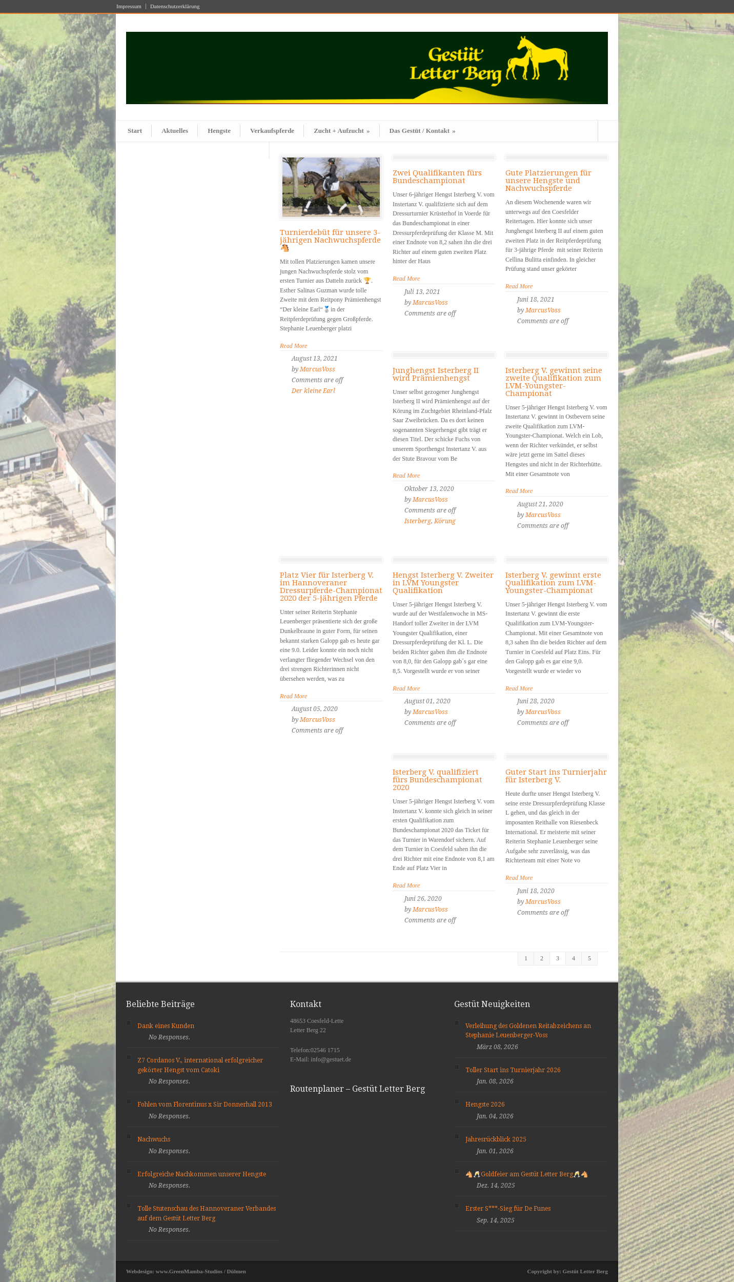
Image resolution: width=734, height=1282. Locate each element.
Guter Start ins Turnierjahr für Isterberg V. (556, 775)
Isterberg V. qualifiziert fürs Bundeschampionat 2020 (437, 779)
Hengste (219, 130)
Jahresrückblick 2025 (495, 1139)
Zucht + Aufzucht (342, 130)
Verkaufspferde (272, 130)
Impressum (128, 6)
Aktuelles (174, 130)
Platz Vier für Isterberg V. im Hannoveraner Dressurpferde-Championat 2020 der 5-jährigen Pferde (331, 586)
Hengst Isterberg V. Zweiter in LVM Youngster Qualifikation (443, 582)
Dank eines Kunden (165, 1026)
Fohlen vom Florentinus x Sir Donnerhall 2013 (204, 1104)
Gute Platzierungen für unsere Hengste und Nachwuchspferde (548, 180)
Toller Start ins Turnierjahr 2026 (513, 1070)
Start (135, 130)
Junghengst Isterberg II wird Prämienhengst (436, 374)
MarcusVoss (317, 369)
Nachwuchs (153, 1139)
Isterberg (417, 521)
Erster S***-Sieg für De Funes (507, 1208)
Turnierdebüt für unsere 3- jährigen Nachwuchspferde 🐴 (330, 240)
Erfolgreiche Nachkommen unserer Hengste (201, 1174)
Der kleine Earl (313, 391)
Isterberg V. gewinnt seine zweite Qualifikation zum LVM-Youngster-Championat (553, 382)
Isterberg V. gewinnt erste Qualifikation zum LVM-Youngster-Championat (553, 582)
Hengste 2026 (485, 1104)
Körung (445, 521)
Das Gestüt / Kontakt (423, 130)
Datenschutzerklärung (175, 6)
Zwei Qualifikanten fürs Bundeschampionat (437, 176)
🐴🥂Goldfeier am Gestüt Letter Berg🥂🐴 (526, 1174)
